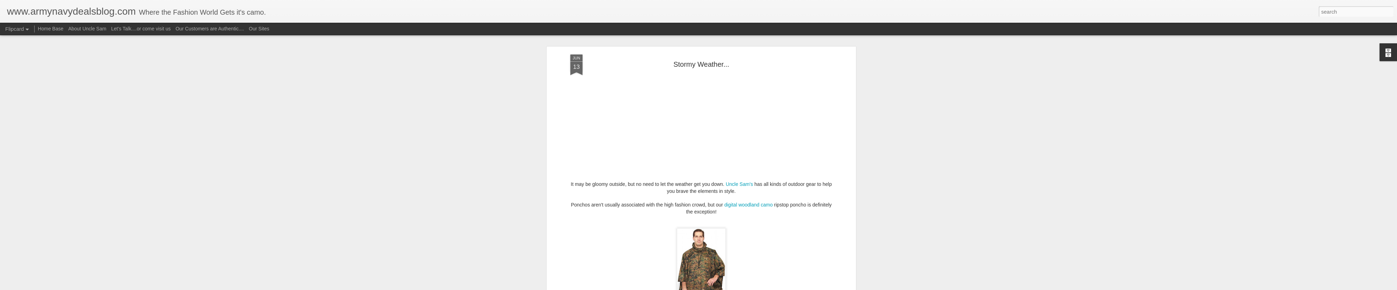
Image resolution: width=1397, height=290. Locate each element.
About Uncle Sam (87, 28)
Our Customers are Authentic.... (210, 28)
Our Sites (259, 28)
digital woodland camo (748, 70)
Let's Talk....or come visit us (140, 28)
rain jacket (754, 211)
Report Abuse (741, 286)
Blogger (720, 286)
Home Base (50, 28)
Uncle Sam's (739, 49)
